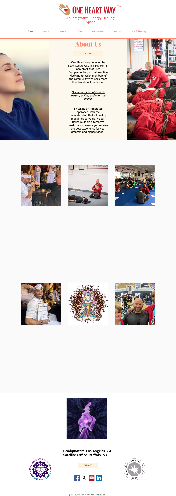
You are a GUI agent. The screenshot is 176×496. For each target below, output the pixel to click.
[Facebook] (77, 478)
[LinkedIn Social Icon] (99, 478)
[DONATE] (88, 53)
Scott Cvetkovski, (78, 65)
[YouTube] (91, 478)
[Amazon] (84, 478)
